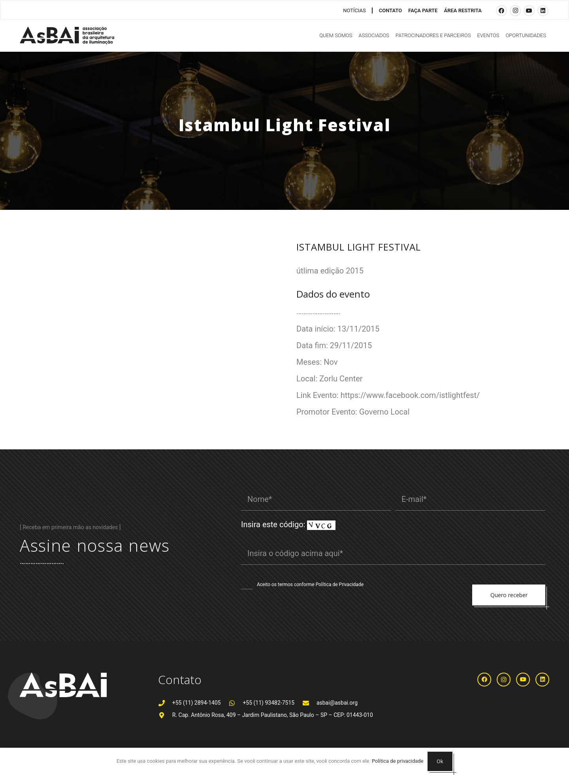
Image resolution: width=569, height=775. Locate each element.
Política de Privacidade (340, 584)
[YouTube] (529, 10)
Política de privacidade (398, 761)
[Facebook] (501, 10)
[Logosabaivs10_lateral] (67, 36)
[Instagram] (515, 10)
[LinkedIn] (542, 10)
